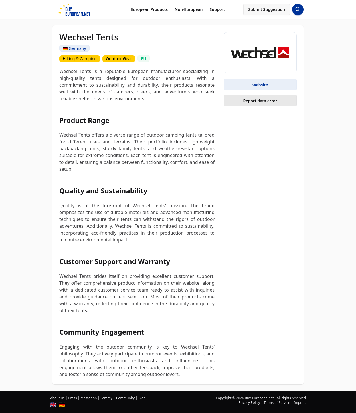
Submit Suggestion (266, 9)
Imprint (300, 402)
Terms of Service (277, 402)
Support (217, 9)
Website (260, 85)
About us (57, 398)
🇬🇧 (53, 404)
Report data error (260, 100)
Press (72, 398)
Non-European (189, 9)
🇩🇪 (62, 404)
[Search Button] (298, 9)
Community (125, 398)
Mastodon (88, 398)
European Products (149, 9)
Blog (142, 398)
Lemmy (106, 398)
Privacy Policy (249, 402)
